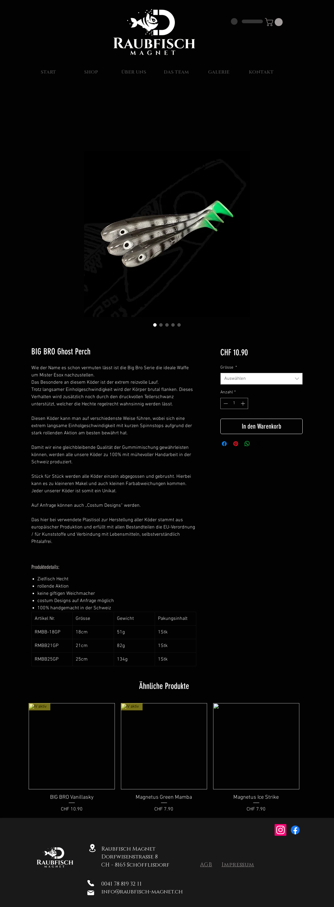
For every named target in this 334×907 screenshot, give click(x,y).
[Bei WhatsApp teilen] (247, 443)
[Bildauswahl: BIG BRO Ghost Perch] (155, 325)
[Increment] (243, 403)
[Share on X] (258, 443)
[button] (275, 22)
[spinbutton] (234, 403)
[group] (164, 758)
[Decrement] (225, 403)
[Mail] (90, 893)
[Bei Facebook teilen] (224, 443)
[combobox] (261, 379)
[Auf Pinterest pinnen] (235, 443)
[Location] (92, 847)
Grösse (228, 367)
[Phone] (90, 883)
